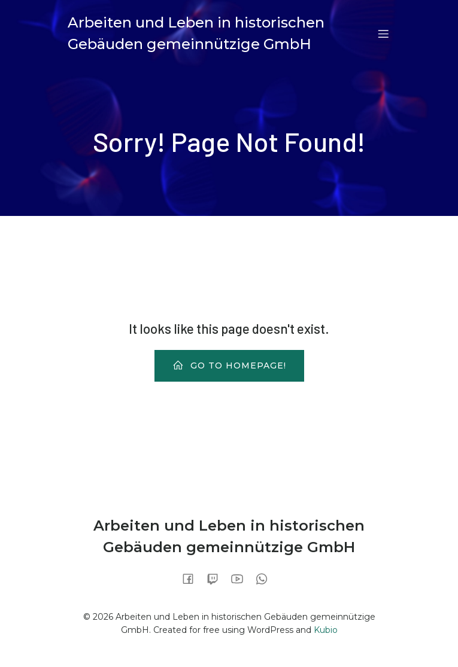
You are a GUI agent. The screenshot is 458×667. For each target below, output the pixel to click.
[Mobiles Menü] (384, 33)
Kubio (326, 630)
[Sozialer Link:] (192, 578)
